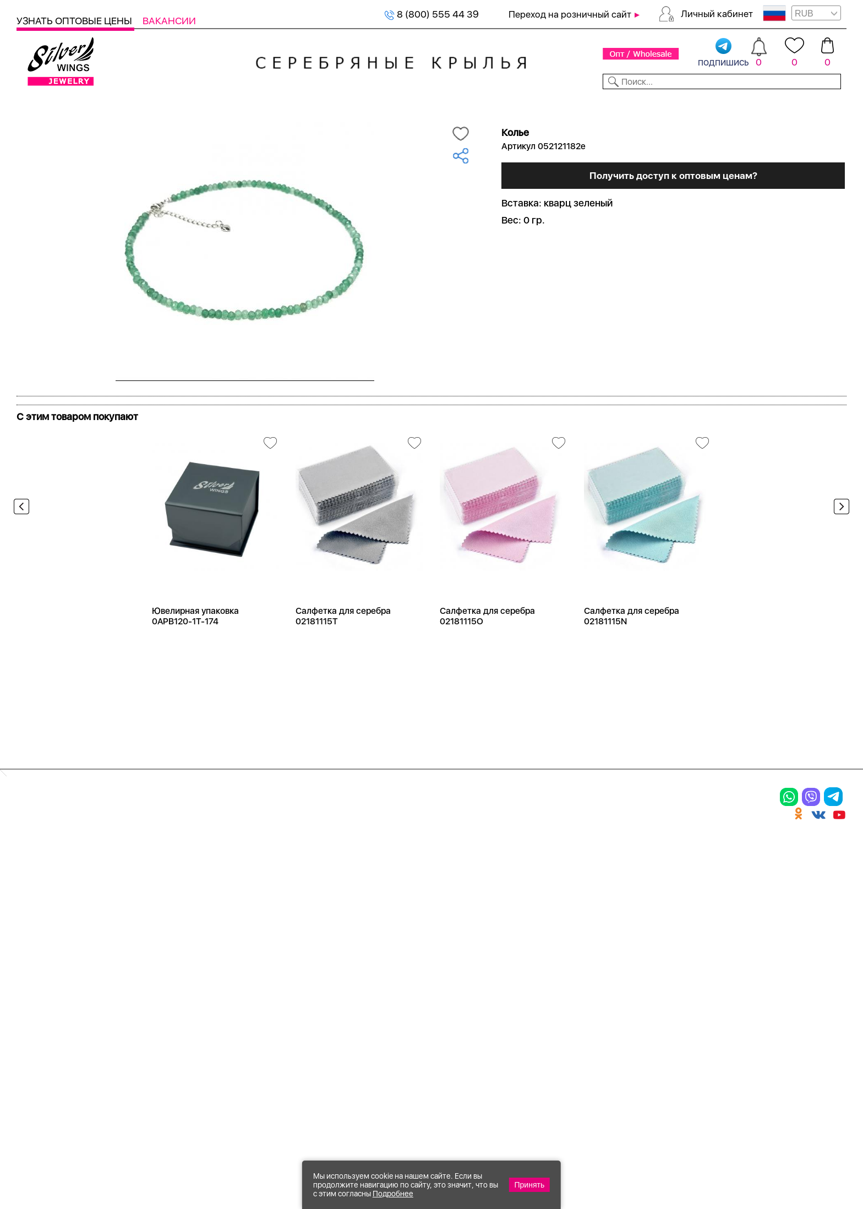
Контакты (607, 103)
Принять (530, 1184)
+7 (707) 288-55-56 (785, 1168)
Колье (156, 889)
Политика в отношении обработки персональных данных (426, 1029)
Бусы (154, 946)
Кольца (37, 889)
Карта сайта (544, 999)
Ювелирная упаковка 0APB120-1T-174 (195, 653)
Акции (404, 908)
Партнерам (422, 103)
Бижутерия (284, 103)
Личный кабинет (717, 13)
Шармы (37, 946)
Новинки (220, 103)
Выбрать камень (110, 103)
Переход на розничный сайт (570, 14)
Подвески (44, 927)
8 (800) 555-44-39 (795, 1149)
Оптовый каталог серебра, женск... (155, 122)
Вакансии (169, 20)
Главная (28, 122)
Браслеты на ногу (189, 927)
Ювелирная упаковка (76, 870)
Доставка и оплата (562, 870)
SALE (174, 103)
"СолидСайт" (370, 1096)
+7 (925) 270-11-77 (682, 1149)
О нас (525, 908)
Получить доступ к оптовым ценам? (673, 293)
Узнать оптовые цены (75, 20)
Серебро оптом (71, 122)
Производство (426, 870)
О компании (675, 103)
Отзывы (826, 103)
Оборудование (757, 103)
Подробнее (393, 1193)
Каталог (37, 103)
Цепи (277, 870)
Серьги (37, 908)
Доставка (544, 103)
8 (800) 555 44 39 (431, 14)
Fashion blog (543, 980)
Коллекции (353, 103)
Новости (484, 103)
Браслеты (167, 870)
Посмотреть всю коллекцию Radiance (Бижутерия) (141, 428)
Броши (159, 908)
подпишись (723, 53)
